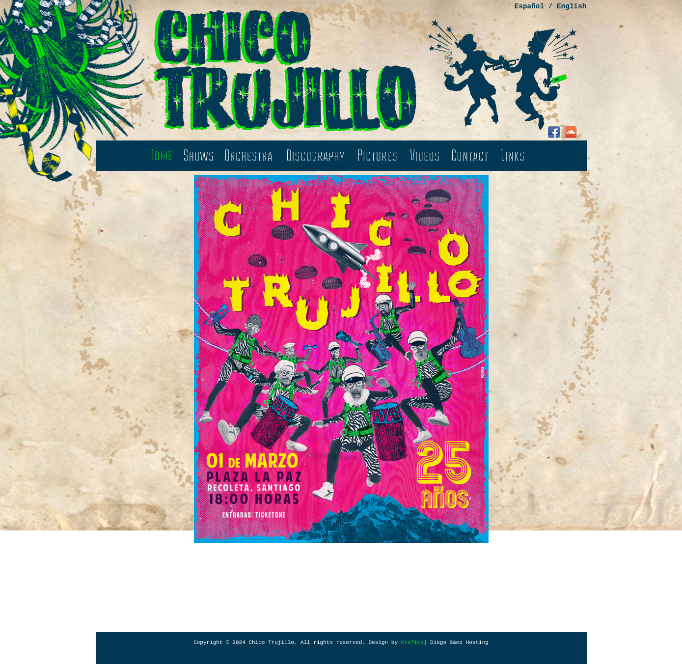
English (571, 6)
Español (529, 6)
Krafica (412, 642)
